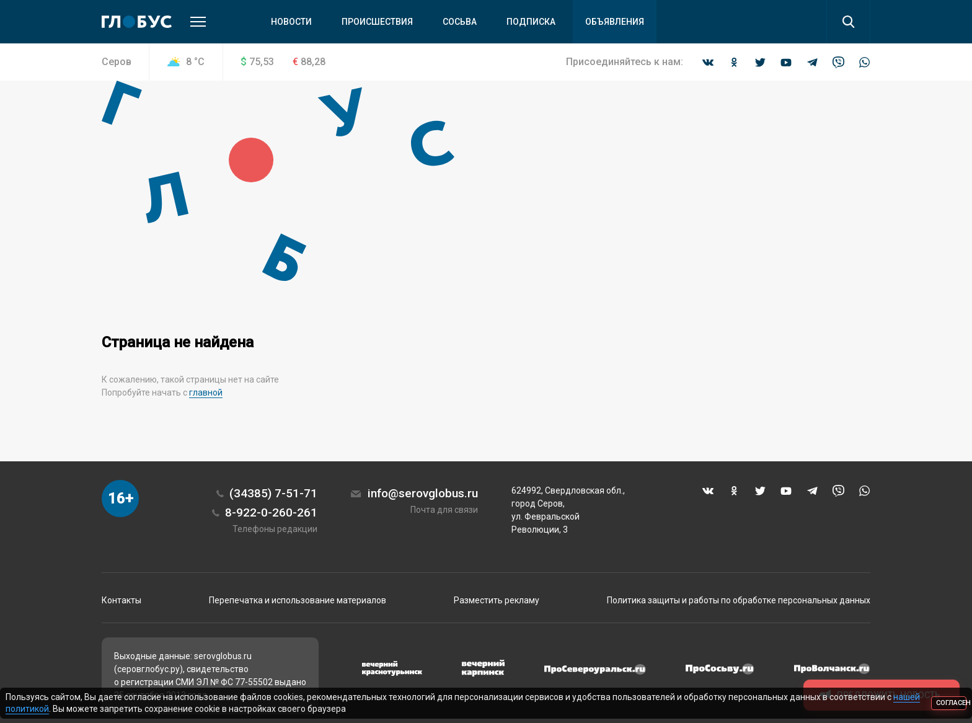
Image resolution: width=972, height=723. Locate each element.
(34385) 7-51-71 (273, 493)
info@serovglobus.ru (423, 493)
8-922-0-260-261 (271, 512)
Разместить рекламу (496, 600)
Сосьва (460, 22)
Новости (291, 22)
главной (206, 392)
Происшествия (377, 22)
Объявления (614, 22)
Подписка (530, 22)
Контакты (121, 600)
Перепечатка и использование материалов (297, 600)
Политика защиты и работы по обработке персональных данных (738, 600)
